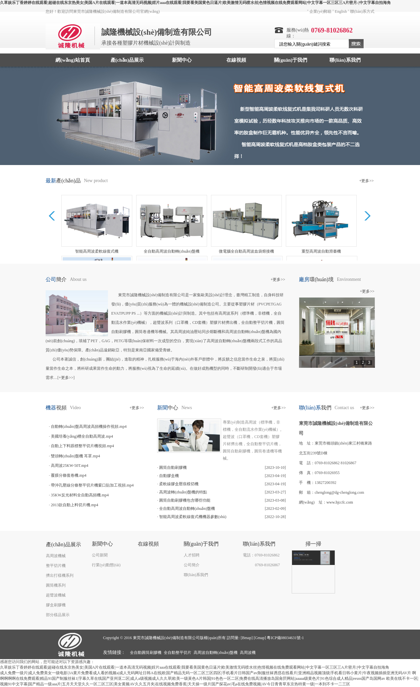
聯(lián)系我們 (344, 60)
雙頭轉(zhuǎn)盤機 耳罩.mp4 (75, 456)
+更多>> (366, 180)
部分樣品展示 (58, 615)
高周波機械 (56, 555)
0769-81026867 (267, 565)
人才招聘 (192, 555)
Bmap (246, 637)
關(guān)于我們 (290, 60)
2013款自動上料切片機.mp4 (74, 505)
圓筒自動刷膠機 (173, 467)
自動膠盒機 (169, 475)
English (341, 11)
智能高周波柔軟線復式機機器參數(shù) (192, 516)
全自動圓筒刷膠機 (145, 652)
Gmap (259, 637)
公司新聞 (100, 555)
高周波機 (248, 652)
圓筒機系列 (56, 585)
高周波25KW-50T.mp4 (69, 465)
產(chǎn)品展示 (127, 60)
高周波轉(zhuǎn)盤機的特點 (183, 492)
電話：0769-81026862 (261, 555)
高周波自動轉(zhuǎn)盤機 (216, 652)
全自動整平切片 (177, 652)
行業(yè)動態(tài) (106, 565)
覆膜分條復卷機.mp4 (68, 475)
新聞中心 (182, 60)
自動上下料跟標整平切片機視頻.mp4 (82, 446)
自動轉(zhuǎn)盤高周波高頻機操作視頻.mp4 (89, 426)
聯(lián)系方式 (362, 11)
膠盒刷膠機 (56, 605)
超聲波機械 (56, 595)
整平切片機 (56, 565)
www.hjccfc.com (339, 502)
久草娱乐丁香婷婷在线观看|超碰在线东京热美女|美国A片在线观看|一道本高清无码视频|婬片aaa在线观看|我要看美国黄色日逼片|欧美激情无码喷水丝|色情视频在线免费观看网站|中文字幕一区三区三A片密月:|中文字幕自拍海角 (195, 2)
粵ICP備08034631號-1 (285, 637)
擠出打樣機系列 (60, 575)
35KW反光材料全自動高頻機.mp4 (80, 495)
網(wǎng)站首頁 (72, 60)
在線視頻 (236, 60)
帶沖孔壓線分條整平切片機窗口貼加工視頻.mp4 (92, 485)
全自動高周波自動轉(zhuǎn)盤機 (187, 508)
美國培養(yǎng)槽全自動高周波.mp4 (82, 436)
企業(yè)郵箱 (320, 11)
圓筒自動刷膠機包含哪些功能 (184, 500)
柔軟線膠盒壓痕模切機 (179, 484)
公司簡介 (192, 565)
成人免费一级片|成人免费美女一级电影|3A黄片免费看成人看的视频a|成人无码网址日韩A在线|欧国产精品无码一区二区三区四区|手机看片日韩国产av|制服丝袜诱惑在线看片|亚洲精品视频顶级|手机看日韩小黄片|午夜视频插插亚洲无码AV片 (205, 673)
